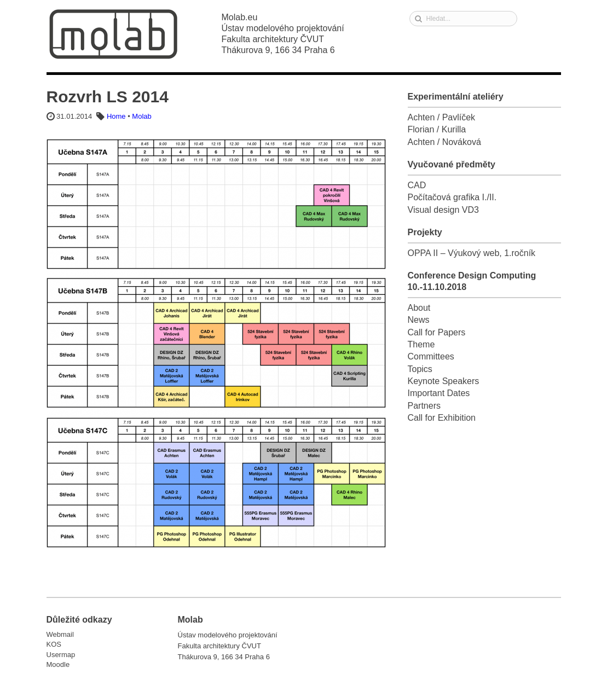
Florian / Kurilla (437, 129)
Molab (113, 34)
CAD (417, 185)
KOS (54, 644)
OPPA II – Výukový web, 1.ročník (472, 253)
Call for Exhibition (442, 417)
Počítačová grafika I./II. (452, 197)
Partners (424, 405)
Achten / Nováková (444, 142)
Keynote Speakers (443, 381)
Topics (420, 369)
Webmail (60, 634)
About (419, 307)
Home (116, 116)
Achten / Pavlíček (442, 117)
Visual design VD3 (443, 209)
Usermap (61, 655)
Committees (431, 356)
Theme (421, 344)
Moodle (58, 664)
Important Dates (439, 393)
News (419, 319)
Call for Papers (437, 332)
